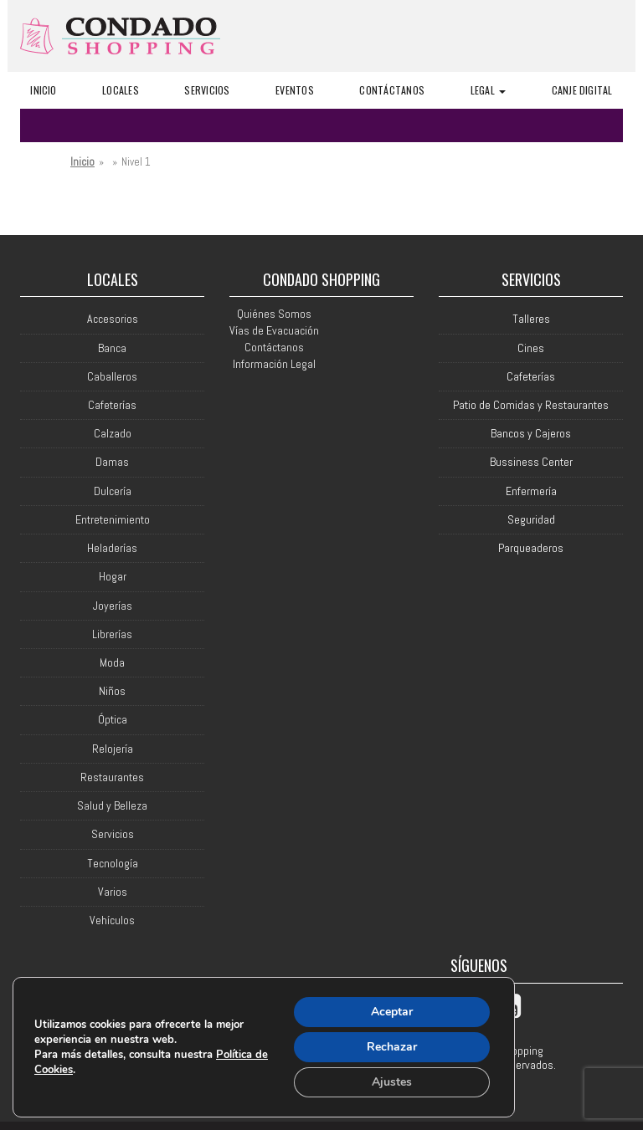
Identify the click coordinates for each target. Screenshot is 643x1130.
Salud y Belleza (112, 806)
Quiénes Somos (274, 313)
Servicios (206, 90)
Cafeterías (112, 405)
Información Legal (274, 363)
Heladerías (112, 548)
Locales (120, 90)
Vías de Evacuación (274, 330)
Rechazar (392, 1047)
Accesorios (112, 319)
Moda (112, 663)
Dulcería (112, 491)
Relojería (112, 749)
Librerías (112, 634)
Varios (112, 892)
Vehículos (112, 920)
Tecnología (112, 863)
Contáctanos (391, 90)
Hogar (112, 577)
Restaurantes (112, 777)
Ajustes (392, 1082)
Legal (488, 90)
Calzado (112, 434)
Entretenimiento (112, 520)
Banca (112, 348)
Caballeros (112, 377)
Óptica (112, 720)
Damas (112, 462)
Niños (112, 691)
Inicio (43, 90)
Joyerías (112, 606)
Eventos (294, 90)
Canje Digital (582, 90)
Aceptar (392, 1012)
